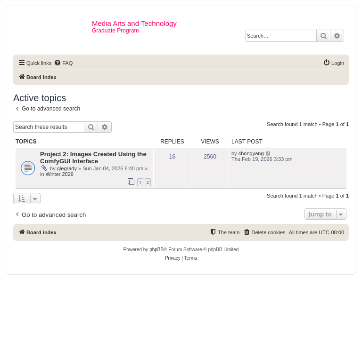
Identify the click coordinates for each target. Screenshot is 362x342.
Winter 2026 (60, 174)
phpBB (156, 249)
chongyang (251, 153)
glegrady (67, 168)
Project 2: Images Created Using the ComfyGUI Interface (93, 158)
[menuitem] (63, 63)
